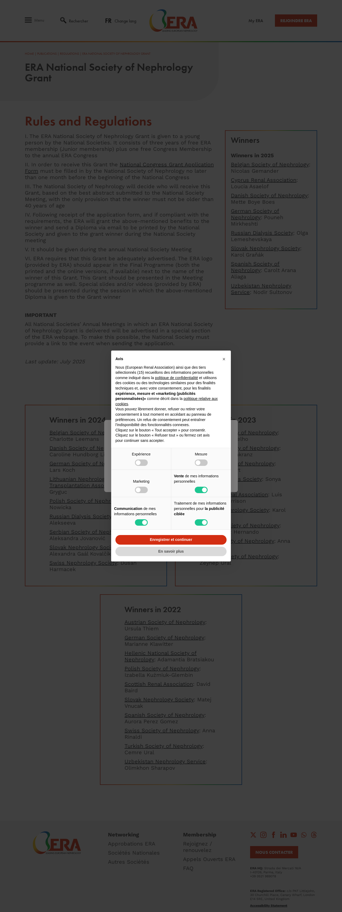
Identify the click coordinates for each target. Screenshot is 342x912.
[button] (224, 359)
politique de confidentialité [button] (176, 378)
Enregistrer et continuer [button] (171, 539)
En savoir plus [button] (171, 551)
